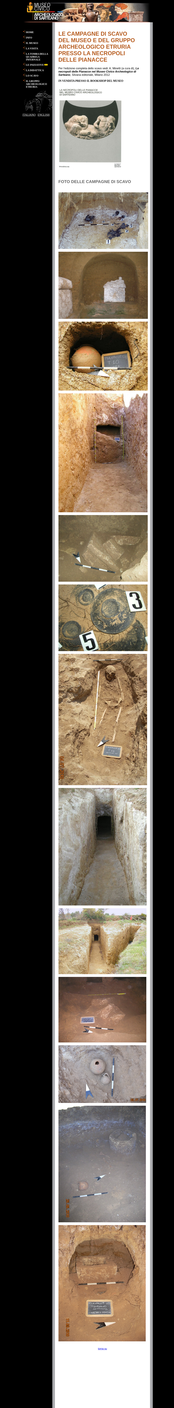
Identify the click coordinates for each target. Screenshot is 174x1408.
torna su (102, 1348)
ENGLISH (44, 114)
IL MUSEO (32, 43)
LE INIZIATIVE (37, 65)
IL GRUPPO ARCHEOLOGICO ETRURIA (36, 84)
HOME (30, 32)
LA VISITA (32, 48)
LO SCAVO (32, 75)
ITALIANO (29, 114)
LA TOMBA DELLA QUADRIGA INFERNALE (37, 57)
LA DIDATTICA (35, 70)
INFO (29, 37)
